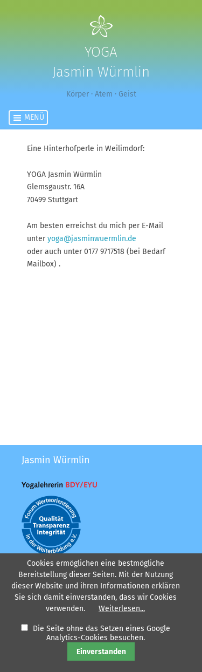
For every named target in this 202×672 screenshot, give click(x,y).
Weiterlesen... (122, 608)
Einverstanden (101, 651)
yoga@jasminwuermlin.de (91, 238)
